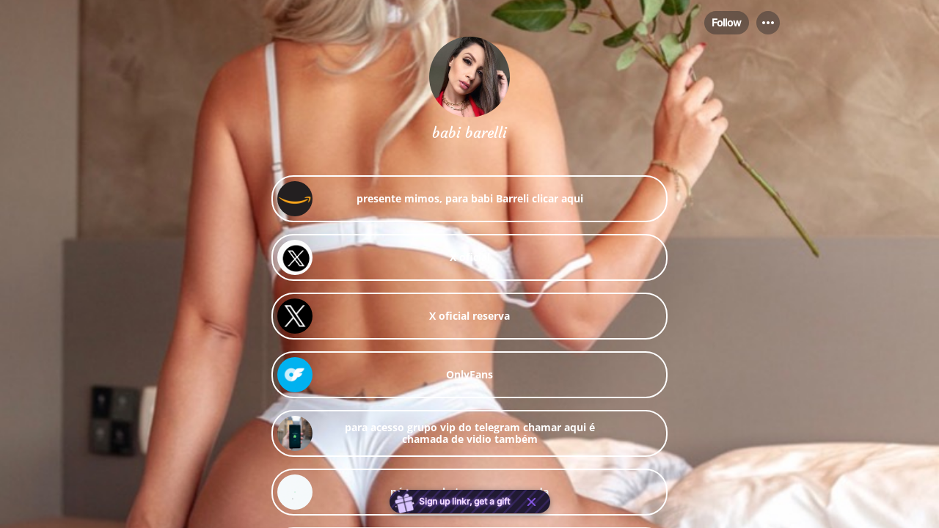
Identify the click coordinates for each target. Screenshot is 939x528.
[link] (469, 198)
